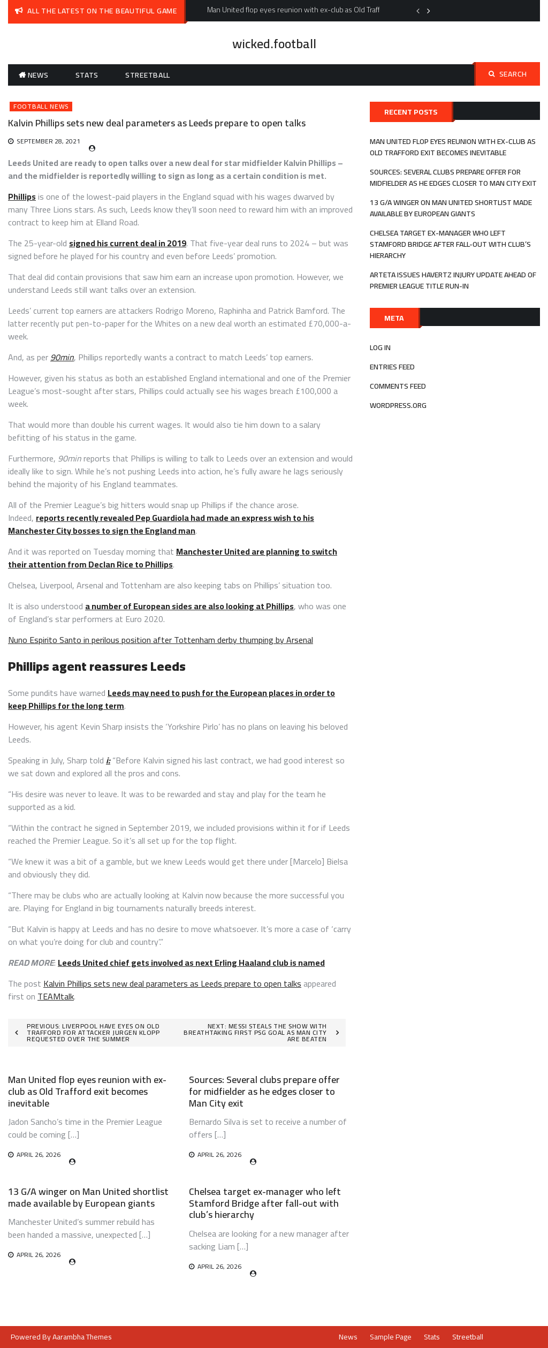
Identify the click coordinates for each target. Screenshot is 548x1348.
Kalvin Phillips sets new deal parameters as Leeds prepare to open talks (172, 983)
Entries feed (392, 367)
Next (428, 11)
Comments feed (398, 386)
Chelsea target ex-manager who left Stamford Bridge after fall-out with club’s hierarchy (265, 1203)
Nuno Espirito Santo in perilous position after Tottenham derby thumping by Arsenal (160, 640)
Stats (87, 75)
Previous (418, 11)
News (38, 75)
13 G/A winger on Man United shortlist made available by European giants (88, 1197)
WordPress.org (398, 405)
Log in (380, 347)
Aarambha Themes (82, 1337)
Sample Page (391, 1337)
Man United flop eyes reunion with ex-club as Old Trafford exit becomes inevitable (87, 1091)
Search (508, 74)
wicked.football (274, 44)
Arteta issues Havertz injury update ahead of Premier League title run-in (453, 280)
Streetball (147, 75)
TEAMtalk (55, 996)
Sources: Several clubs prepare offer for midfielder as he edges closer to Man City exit (264, 1091)
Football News (40, 106)
